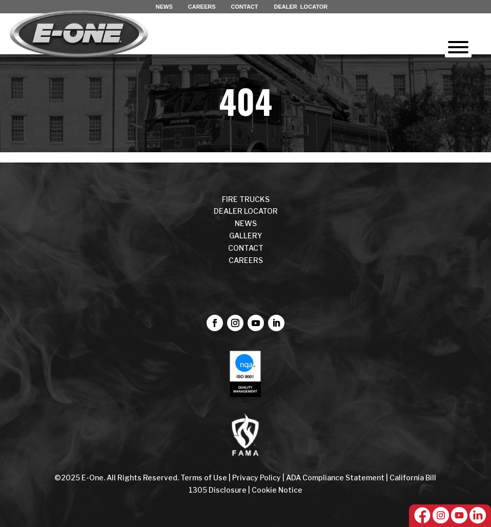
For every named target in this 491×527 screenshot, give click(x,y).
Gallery (245, 235)
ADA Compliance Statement (335, 477)
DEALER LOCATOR (301, 7)
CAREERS (202, 7)
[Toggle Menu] (458, 47)
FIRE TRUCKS (246, 199)
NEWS (164, 7)
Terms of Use (204, 477)
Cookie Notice (277, 489)
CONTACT (244, 7)
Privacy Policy (256, 477)
